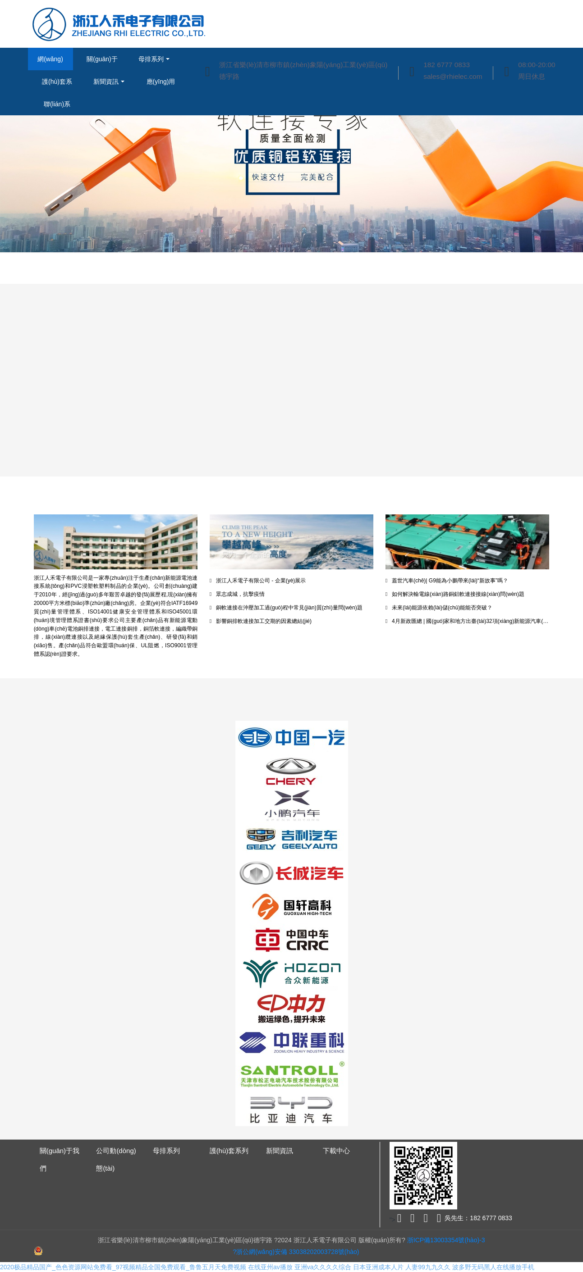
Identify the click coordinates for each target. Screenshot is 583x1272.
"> (396, 1219)
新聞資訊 (106, 81)
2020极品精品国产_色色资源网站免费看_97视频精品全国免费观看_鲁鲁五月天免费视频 (123, 1267)
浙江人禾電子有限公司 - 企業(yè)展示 (258, 580)
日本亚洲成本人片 (378, 1267)
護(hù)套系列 (57, 85)
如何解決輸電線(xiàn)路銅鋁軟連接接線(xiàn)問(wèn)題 (455, 594)
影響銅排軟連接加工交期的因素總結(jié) (261, 621)
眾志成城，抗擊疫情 (237, 594)
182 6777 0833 (446, 64)
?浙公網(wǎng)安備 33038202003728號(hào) (296, 1251)
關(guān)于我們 (102, 62)
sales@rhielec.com (452, 76)
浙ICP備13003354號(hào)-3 (445, 1240)
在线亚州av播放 (270, 1267)
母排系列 (151, 59)
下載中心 (336, 1150)
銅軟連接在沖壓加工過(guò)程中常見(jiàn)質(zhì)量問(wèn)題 (286, 607)
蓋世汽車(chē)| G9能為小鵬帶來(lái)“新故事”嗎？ (447, 580)
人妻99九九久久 (427, 1267)
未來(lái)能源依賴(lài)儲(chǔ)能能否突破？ (439, 607)
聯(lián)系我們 (57, 107)
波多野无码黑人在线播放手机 (493, 1267)
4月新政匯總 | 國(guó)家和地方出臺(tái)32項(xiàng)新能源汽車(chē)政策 (468, 621)
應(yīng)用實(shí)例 (161, 85)
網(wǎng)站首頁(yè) (50, 62)
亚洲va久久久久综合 (323, 1267)
